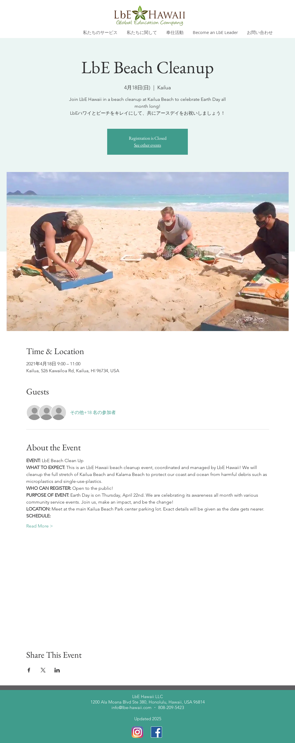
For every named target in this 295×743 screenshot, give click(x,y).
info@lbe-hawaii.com (131, 707)
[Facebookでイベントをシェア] (29, 670)
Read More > (39, 526)
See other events (147, 145)
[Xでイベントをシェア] (43, 670)
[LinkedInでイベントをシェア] (57, 670)
